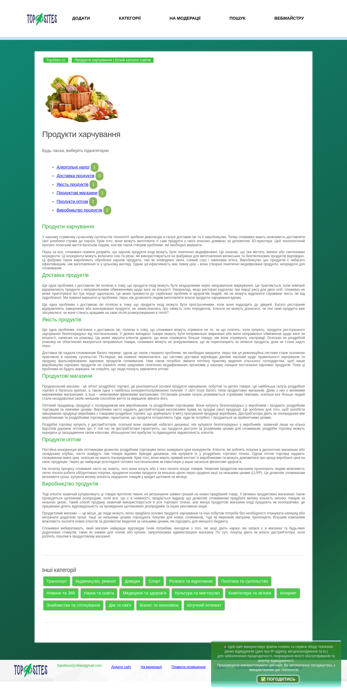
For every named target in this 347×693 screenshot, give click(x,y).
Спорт (154, 581)
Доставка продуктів (76, 175)
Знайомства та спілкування (73, 605)
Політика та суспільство (244, 581)
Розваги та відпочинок (191, 581)
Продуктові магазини (77, 192)
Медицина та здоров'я (144, 593)
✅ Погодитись (278, 679)
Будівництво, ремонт (95, 581)
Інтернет (288, 593)
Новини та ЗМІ (61, 593)
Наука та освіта (99, 593)
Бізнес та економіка (159, 605)
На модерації (185, 18)
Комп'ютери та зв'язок (249, 593)
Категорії (130, 18)
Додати (81, 18)
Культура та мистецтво (197, 593)
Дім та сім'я (120, 605)
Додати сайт (121, 667)
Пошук (238, 18)
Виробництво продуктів (79, 210)
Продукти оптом (72, 201)
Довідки (132, 581)
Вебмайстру (289, 18)
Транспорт (57, 581)
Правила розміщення (188, 667)
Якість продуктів (72, 184)
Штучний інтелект (204, 605)
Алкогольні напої (73, 167)
